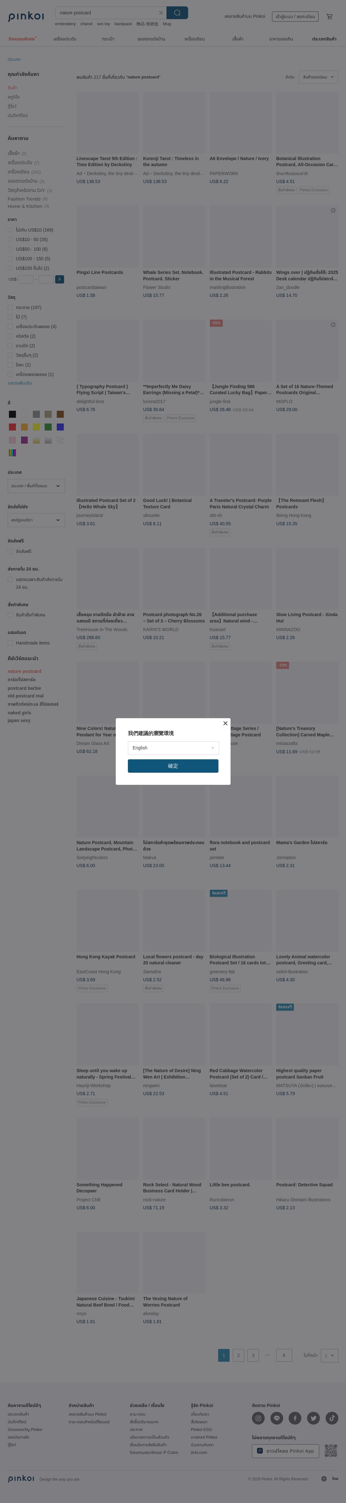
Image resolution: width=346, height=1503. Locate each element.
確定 (173, 766)
